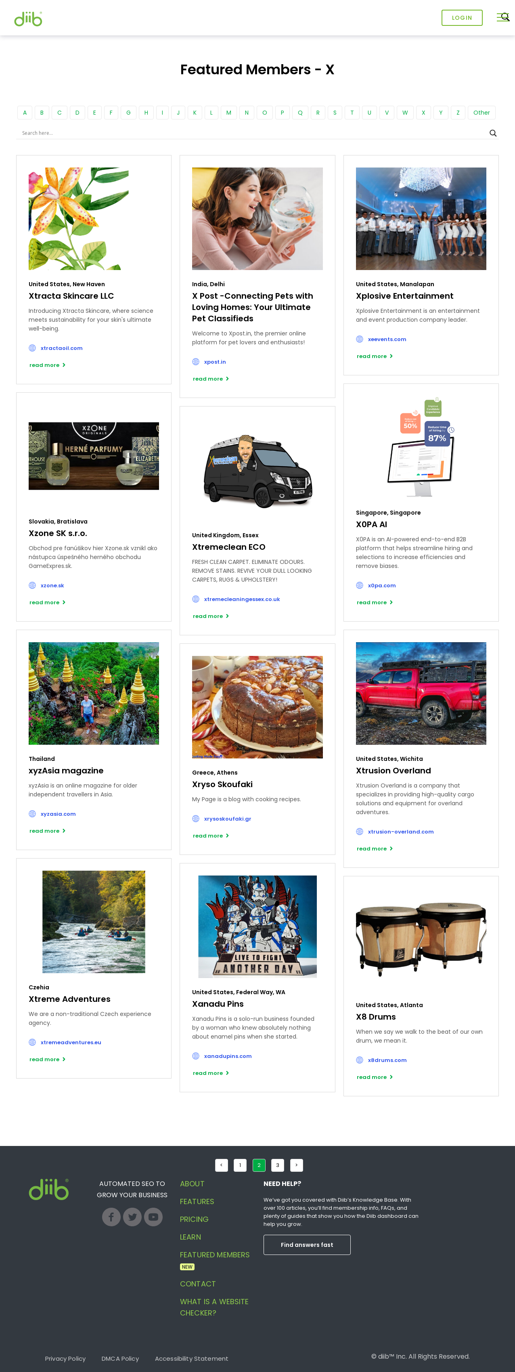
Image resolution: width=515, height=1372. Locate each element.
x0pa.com (382, 585)
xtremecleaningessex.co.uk (242, 599)
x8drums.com (387, 1060)
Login (462, 18)
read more (44, 365)
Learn (190, 1237)
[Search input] (254, 133)
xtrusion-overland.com (401, 832)
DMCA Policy (120, 1358)
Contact (198, 1284)
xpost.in (215, 362)
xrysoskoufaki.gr (227, 819)
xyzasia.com (58, 814)
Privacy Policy (65, 1358)
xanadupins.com (228, 1056)
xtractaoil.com (62, 348)
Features (197, 1201)
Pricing (194, 1219)
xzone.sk (52, 585)
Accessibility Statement (191, 1358)
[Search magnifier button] (493, 133)
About (192, 1184)
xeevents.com (387, 339)
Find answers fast (307, 1245)
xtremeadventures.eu (71, 1042)
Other (481, 113)
